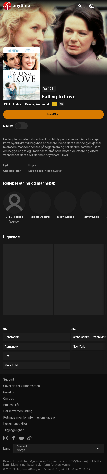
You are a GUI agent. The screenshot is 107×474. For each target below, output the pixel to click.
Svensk (57, 170)
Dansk (32, 170)
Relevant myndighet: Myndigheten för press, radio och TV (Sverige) (45, 461)
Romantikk (42, 104)
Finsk (40, 170)
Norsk (48, 170)
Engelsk (33, 165)
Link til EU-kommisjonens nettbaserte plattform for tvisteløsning (52, 463)
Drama (29, 104)
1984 (7, 104)
